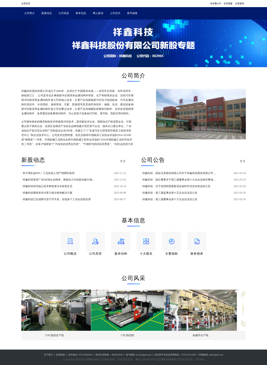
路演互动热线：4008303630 (109, 354)
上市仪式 (115, 13)
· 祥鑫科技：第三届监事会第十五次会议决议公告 (169, 192)
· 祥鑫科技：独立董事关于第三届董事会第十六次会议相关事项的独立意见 (183, 179)
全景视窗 (228, 3)
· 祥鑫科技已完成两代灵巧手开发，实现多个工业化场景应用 (56, 199)
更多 (123, 161)
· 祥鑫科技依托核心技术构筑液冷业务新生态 (46, 186)
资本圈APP (215, 3)
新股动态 (46, 13)
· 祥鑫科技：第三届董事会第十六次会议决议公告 (169, 199)
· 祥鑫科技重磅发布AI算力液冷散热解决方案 (47, 192)
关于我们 (48, 354)
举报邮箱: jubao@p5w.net (211, 354)
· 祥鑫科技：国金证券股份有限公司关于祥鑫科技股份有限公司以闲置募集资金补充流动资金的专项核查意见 (203, 173)
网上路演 (98, 13)
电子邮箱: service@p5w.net (138, 354)
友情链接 (60, 354)
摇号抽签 (132, 13)
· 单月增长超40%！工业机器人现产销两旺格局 (48, 173)
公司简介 (29, 13)
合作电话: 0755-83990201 (80, 354)
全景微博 (239, 3)
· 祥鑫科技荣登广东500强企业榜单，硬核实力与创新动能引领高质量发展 (63, 179)
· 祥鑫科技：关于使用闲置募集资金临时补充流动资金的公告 (175, 186)
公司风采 (64, 13)
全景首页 (25, 3)
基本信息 (81, 13)
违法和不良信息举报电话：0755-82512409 (175, 354)
